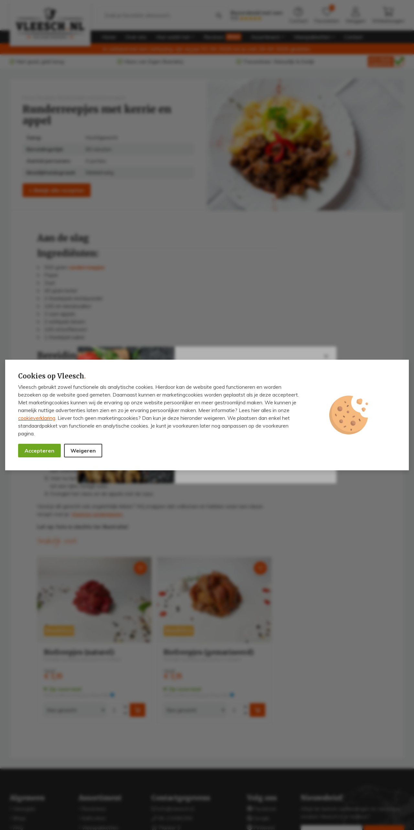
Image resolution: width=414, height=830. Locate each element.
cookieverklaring (36, 418)
